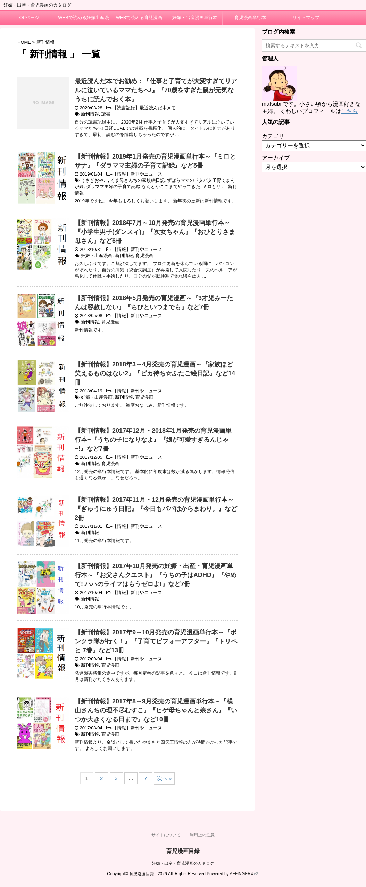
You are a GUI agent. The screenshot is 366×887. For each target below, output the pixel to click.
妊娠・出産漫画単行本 (194, 17)
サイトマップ (305, 17)
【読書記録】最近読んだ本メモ (144, 107)
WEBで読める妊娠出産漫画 (83, 20)
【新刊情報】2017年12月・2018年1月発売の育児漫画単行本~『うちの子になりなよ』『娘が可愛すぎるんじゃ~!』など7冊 (153, 439)
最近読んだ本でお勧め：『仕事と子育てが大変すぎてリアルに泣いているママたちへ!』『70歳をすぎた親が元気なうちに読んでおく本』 (156, 90)
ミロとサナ (214, 186)
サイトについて (166, 835)
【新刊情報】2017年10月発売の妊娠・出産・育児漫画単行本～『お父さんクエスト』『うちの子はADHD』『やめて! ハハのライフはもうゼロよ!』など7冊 (155, 575)
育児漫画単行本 (250, 17)
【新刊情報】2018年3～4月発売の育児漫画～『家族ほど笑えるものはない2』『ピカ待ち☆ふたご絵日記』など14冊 (155, 373)
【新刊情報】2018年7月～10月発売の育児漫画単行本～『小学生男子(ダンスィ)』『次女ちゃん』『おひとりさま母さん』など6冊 (155, 231)
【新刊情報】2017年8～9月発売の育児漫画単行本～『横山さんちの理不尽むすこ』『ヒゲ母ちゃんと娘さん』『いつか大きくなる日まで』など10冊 (156, 710)
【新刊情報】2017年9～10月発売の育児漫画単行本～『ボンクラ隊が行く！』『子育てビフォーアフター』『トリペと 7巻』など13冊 (156, 641)
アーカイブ (276, 158)
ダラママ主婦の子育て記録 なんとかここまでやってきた (143, 186)
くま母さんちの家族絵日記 (137, 180)
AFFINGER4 (244, 873)
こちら (349, 111)
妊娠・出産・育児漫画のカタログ (183, 863)
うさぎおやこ (94, 180)
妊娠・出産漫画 (97, 255)
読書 (105, 114)
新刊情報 (90, 114)
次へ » (164, 778)
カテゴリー (276, 136)
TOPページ (28, 17)
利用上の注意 (202, 835)
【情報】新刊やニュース (137, 174)
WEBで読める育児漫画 (139, 17)
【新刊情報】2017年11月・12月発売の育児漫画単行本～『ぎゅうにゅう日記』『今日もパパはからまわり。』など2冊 (156, 508)
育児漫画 (144, 255)
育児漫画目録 (183, 851)
